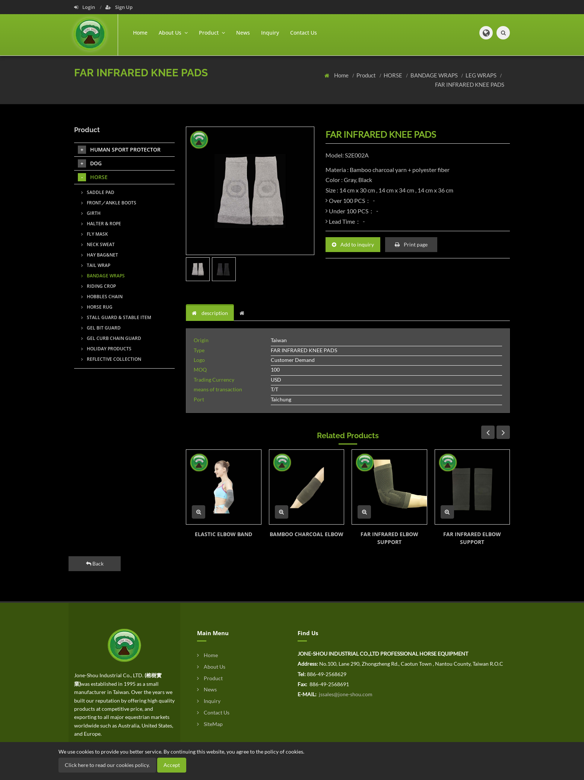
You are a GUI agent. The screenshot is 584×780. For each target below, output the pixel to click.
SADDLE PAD (97, 192)
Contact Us (303, 32)
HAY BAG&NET (99, 255)
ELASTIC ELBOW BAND (223, 534)
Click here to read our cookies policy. (107, 765)
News (243, 32)
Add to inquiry (353, 244)
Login (85, 7)
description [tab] (210, 313)
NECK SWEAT (98, 244)
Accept (172, 765)
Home (140, 32)
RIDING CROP (98, 286)
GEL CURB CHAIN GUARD (111, 338)
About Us (211, 666)
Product (366, 75)
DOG (90, 163)
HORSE (393, 75)
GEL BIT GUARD (101, 328)
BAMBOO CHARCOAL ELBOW (306, 534)
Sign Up (119, 7)
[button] (486, 32)
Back (95, 563)
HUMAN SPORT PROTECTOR (119, 150)
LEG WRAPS (482, 75)
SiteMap (210, 724)
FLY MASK (94, 234)
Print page (411, 244)
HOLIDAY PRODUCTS (106, 349)
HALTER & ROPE (101, 223)
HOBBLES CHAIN (102, 296)
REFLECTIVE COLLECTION (111, 359)
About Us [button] (173, 32)
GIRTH (91, 213)
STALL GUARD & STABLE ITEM (116, 317)
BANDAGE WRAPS (434, 75)
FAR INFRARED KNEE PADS (469, 84)
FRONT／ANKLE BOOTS (108, 203)
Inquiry (270, 32)
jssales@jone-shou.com (345, 694)
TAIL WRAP (95, 265)
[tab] (244, 313)
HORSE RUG (96, 307)
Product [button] (212, 32)
